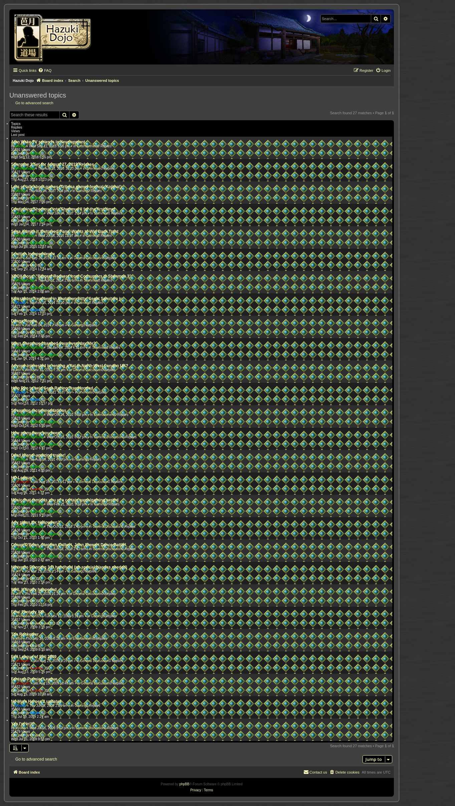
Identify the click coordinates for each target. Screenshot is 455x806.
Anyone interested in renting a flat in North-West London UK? (69, 365)
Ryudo (20, 303)
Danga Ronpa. (24, 321)
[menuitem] (44, 70)
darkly (20, 146)
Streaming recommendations (38, 410)
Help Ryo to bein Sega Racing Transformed (52, 388)
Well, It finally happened (33, 589)
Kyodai (20, 728)
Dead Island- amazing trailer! (38, 455)
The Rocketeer (25, 634)
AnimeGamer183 (28, 616)
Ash (18, 325)
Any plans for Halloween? (35, 522)
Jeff (18, 571)
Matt (18, 258)
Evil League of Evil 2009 (33, 656)
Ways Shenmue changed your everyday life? (53, 343)
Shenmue (93, 168)
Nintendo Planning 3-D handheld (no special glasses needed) (69, 567)
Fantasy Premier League (34, 679)
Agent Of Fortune (29, 213)
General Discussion (87, 258)
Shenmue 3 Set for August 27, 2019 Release (52, 164)
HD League (21, 477)
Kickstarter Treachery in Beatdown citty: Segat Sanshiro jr (66, 298)
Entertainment (87, 146)
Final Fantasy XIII (27, 612)
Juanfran (22, 482)
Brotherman (24, 168)
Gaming (82, 191)
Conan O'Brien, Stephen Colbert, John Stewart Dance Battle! (68, 544)
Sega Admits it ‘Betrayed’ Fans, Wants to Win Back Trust (65, 231)
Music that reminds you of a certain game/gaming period (65, 500)
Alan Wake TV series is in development (48, 142)
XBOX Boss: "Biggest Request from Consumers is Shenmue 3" (71, 276)
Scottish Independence (33, 254)
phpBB (184, 784)
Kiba (18, 638)
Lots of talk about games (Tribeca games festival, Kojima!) (66, 186)
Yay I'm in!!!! (23, 723)
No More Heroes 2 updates (36, 701)
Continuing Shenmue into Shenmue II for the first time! (63, 209)
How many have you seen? (36, 433)
